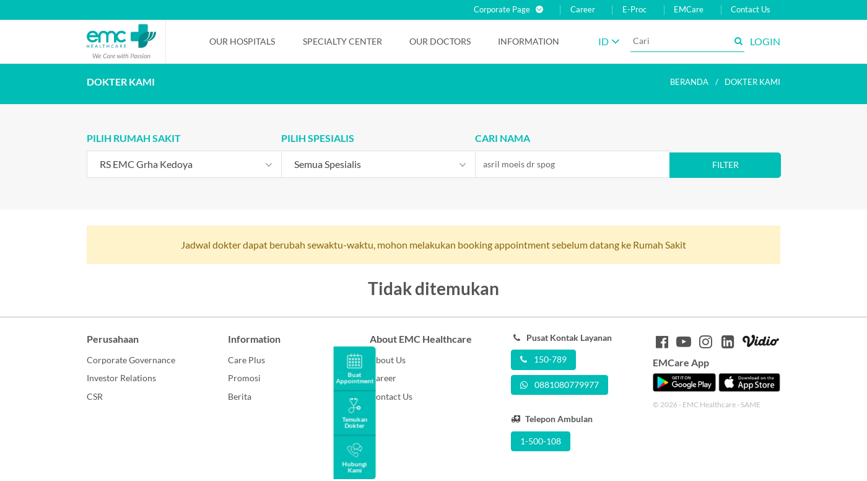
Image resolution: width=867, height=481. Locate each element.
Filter (725, 164)
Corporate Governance (131, 360)
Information (528, 41)
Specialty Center (342, 41)
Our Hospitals (242, 41)
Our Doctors (440, 41)
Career (582, 9)
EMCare (689, 9)
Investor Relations (121, 378)
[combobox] (184, 164)
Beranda (689, 82)
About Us (388, 360)
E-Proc (634, 9)
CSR (95, 396)
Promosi (244, 378)
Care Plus (246, 360)
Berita (239, 396)
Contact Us (750, 9)
